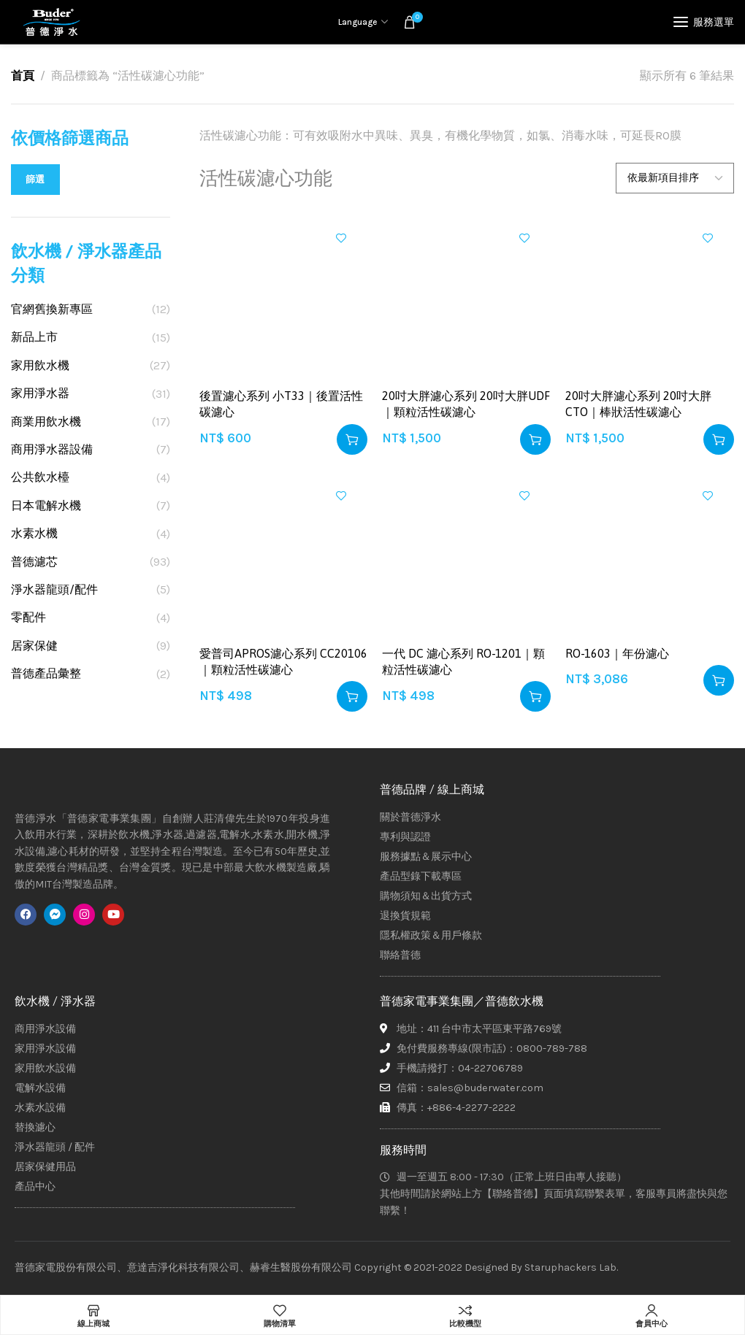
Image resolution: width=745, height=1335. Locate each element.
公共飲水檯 (40, 477)
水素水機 (34, 533)
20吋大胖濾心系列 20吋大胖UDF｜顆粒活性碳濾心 (466, 403)
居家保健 (34, 646)
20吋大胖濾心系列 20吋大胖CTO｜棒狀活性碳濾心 (638, 403)
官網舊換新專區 (52, 309)
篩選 (35, 179)
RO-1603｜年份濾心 (617, 653)
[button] (352, 439)
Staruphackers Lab (570, 1267)
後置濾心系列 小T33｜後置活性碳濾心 (281, 403)
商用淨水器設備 (52, 449)
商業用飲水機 (46, 421)
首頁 (22, 75)
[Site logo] (51, 22)
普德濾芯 (34, 562)
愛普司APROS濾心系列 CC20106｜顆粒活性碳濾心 (283, 661)
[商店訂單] (675, 178)
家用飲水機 (40, 365)
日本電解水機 (46, 505)
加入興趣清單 (341, 238)
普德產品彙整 (46, 673)
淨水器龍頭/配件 (54, 589)
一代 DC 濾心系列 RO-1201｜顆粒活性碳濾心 (463, 661)
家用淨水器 (40, 393)
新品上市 (34, 337)
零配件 (28, 617)
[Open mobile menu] (703, 21)
